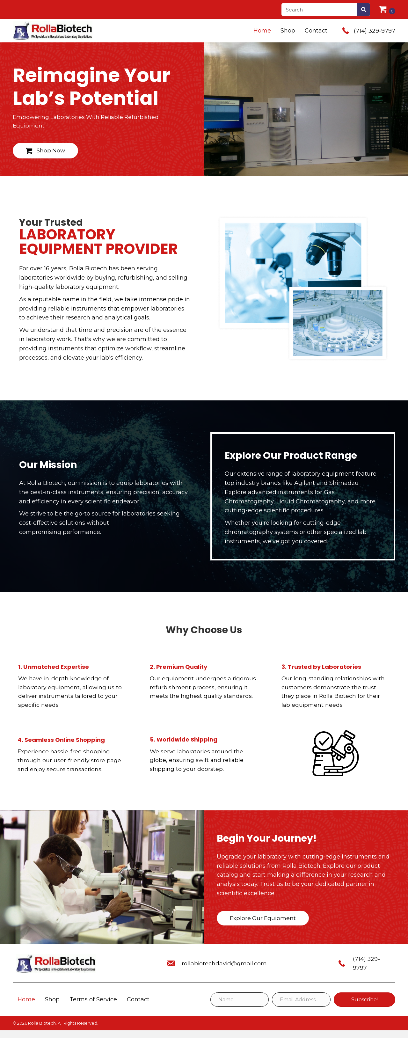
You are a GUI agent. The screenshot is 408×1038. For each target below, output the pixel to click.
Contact (138, 1007)
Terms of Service (93, 1007)
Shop (52, 1007)
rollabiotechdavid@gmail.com (223, 971)
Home (26, 1007)
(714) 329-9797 (374, 30)
